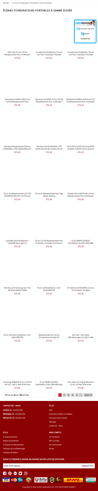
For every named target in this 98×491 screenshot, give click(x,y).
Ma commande (55, 444)
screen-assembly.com (45, 487)
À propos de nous (10, 437)
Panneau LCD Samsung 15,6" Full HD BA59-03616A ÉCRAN (17, 289)
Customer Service (85, 29)
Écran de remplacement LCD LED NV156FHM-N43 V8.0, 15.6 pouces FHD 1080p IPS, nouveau (17, 196)
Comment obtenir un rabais (60, 414)
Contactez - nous (56, 425)
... (80, 395)
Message (52, 422)
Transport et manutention (13, 444)
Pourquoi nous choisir (58, 418)
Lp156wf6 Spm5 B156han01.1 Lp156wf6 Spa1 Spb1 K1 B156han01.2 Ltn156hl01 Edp (17, 243)
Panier (51, 448)
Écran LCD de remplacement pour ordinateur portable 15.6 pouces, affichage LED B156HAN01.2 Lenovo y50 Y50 (49, 244)
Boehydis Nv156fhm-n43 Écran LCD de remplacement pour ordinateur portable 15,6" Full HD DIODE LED (80, 101)
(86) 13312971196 (16, 410)
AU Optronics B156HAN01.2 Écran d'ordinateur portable (80, 289)
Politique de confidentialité (14, 448)
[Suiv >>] (88, 395)
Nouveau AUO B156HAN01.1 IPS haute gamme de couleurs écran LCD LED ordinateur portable (49, 149)
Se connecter (54, 437)
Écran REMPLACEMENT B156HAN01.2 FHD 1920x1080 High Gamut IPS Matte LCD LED (49, 384)
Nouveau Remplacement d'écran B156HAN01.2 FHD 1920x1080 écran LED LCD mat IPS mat (17, 149)
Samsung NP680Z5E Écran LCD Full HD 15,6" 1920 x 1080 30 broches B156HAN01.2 (17, 384)
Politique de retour (10, 452)
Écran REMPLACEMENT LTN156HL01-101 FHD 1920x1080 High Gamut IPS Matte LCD (80, 243)
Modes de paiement (11, 441)
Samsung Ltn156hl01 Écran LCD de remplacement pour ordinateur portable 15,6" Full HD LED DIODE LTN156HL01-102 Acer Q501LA (49, 103)
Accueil (6, 3)
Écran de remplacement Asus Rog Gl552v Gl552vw (49, 194)
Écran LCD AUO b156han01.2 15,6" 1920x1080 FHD (17, 336)
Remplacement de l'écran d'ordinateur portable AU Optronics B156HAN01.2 (49, 337)
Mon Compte (54, 441)
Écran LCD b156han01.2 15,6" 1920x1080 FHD (49, 289)
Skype (85, 34)
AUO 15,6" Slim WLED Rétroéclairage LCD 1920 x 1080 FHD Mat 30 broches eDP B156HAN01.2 (80, 338)
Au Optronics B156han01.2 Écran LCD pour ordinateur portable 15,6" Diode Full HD (49, 54)
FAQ (50, 410)
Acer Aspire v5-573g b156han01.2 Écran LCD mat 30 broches (81, 383)
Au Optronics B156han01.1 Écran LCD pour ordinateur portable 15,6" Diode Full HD (81, 54)
